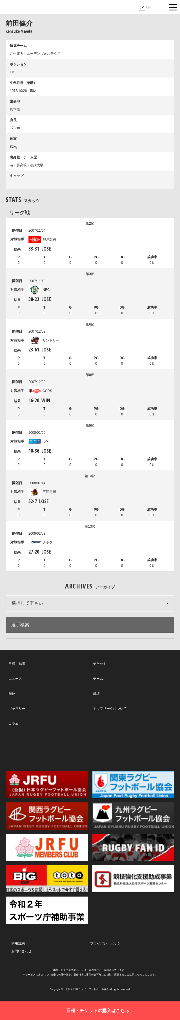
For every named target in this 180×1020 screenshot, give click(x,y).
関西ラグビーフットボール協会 (47, 815)
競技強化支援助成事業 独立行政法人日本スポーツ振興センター (133, 878)
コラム (13, 723)
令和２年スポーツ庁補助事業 (47, 910)
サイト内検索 (159, 7)
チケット (99, 664)
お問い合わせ (21, 951)
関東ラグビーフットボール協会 (133, 784)
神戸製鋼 (42, 239)
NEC (39, 290)
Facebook (89, 748)
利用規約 (18, 943)
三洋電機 (42, 492)
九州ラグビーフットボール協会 (133, 815)
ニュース (15, 679)
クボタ (40, 542)
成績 (96, 694)
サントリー (43, 340)
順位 (11, 694)
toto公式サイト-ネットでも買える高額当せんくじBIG (47, 878)
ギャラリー (16, 709)
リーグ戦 (19, 212)
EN (148, 7)
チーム (98, 679)
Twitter (35, 748)
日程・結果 (16, 664)
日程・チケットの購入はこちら (97, 1010)
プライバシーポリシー (107, 943)
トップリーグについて (110, 709)
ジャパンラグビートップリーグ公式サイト (21, 7)
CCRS (40, 391)
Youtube (143, 748)
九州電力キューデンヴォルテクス (35, 54)
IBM (38, 441)
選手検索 (20, 624)
